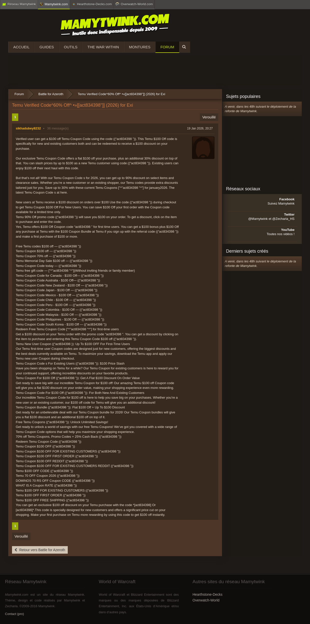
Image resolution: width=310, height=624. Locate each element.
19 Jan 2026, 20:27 (200, 128)
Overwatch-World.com (134, 4)
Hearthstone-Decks (207, 594)
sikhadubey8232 (28, 128)
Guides (47, 47)
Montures (139, 47)
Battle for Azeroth (51, 94)
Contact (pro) (14, 614)
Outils (71, 47)
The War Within (103, 47)
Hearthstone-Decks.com (92, 4)
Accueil (21, 47)
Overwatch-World (206, 600)
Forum (167, 47)
